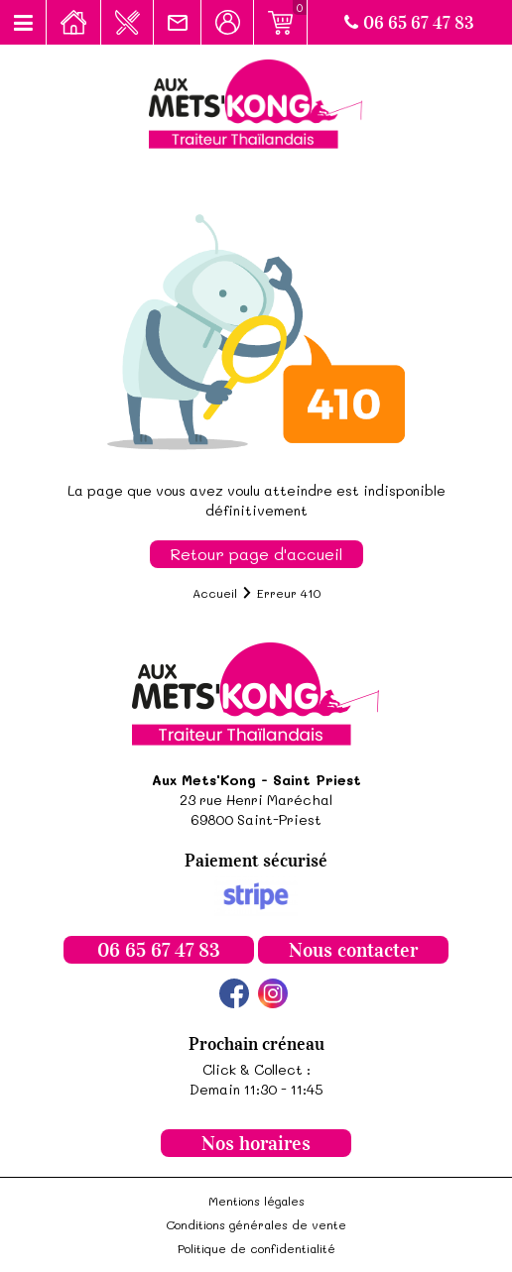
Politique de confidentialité (256, 1248)
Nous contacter (353, 950)
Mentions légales (256, 1201)
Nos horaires (256, 1143)
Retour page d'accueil (256, 553)
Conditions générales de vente (256, 1224)
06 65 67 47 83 (409, 23)
